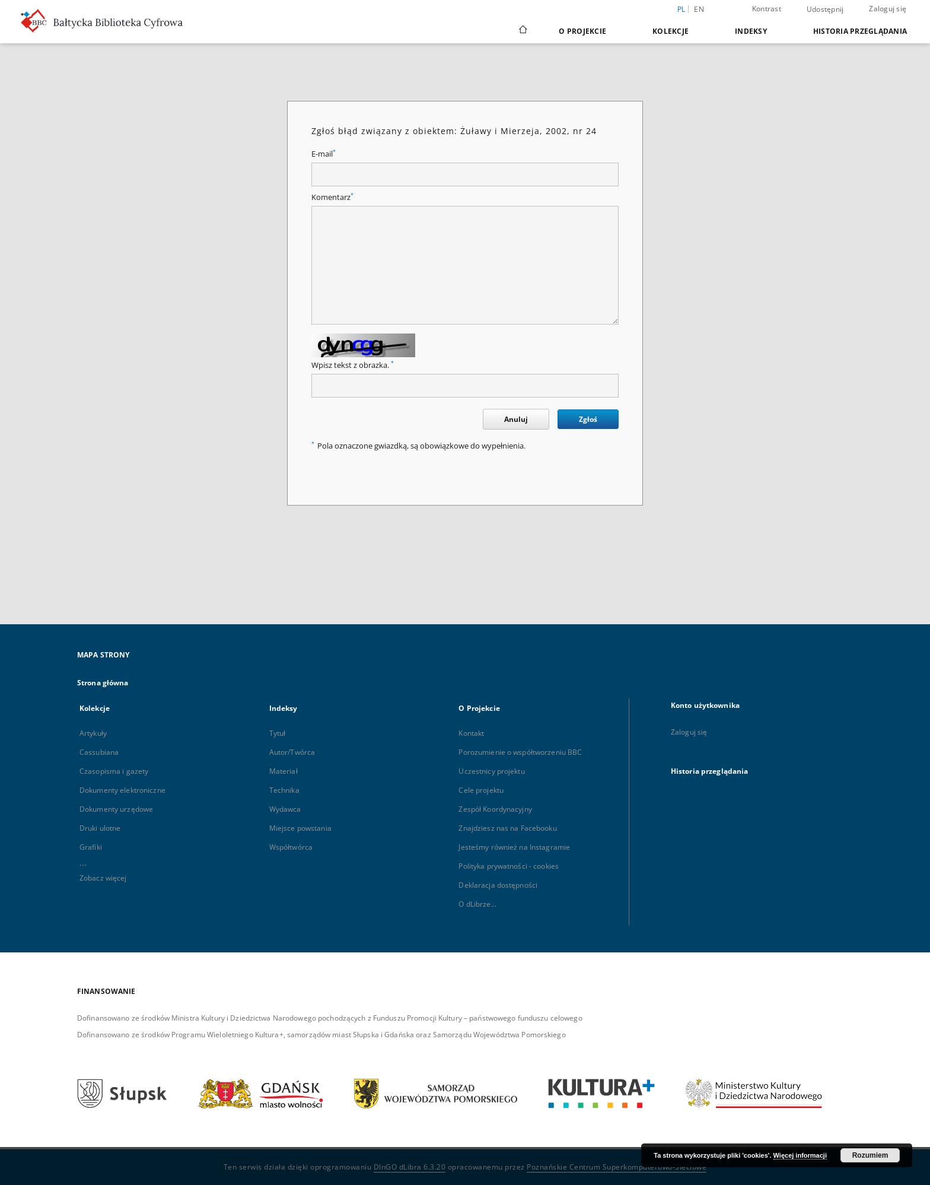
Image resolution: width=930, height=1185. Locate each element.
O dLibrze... (477, 904)
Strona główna (103, 683)
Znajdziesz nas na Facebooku (507, 828)
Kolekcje (670, 31)
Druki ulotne (99, 828)
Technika (284, 790)
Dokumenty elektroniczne (122, 790)
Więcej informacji (800, 1155)
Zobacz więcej (103, 878)
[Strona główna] (522, 31)
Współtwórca (291, 847)
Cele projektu (481, 790)
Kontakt (471, 733)
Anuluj (516, 419)
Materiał (283, 771)
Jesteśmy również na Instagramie (514, 847)
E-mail (323, 154)
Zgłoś (588, 419)
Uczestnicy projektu (491, 771)
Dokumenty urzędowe (116, 809)
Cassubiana (99, 752)
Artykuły (93, 733)
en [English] (699, 9)
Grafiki (90, 847)
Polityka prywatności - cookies (508, 866)
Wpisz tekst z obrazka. (352, 365)
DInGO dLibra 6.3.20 (410, 1167)
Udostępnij (825, 9)
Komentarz (332, 197)
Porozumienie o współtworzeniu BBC (520, 752)
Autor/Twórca (292, 752)
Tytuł (277, 733)
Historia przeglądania (860, 31)
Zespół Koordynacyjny (494, 809)
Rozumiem (870, 1155)
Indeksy (751, 31)
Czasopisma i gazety (113, 771)
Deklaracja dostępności (497, 885)
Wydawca (285, 809)
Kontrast (766, 9)
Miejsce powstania (300, 828)
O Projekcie (582, 31)
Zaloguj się (887, 9)
